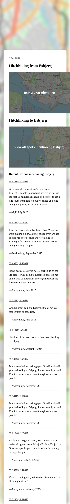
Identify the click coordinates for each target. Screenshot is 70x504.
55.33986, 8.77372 (18, 359)
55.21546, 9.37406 (18, 433)
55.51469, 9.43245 (18, 329)
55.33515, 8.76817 (18, 470)
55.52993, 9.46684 (18, 300)
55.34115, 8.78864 (18, 396)
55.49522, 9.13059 (18, 263)
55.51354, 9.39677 (18, 499)
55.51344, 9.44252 (18, 222)
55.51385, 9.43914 (18, 181)
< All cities (14, 57)
